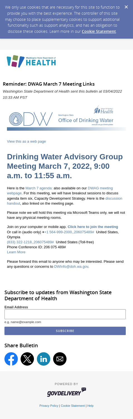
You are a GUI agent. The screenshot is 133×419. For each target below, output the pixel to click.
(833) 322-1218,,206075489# (30, 242)
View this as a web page (26, 141)
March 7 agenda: (39, 188)
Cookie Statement (99, 31)
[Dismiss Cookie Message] (126, 5)
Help (90, 405)
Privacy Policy (49, 405)
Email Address (16, 307)
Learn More (16, 252)
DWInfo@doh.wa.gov (71, 266)
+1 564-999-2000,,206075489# (69, 232)
